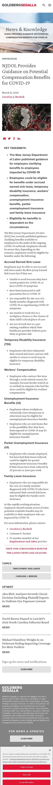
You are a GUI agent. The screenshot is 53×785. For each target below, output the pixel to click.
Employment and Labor (23, 541)
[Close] (50, 751)
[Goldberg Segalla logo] (19, 5)
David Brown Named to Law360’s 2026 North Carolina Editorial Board (25, 620)
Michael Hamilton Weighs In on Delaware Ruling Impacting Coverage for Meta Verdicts (26, 643)
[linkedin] (19, 138)
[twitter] (9, 138)
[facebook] (14, 138)
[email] (4, 138)
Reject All (26, 776)
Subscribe (26, 669)
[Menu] (48, 5)
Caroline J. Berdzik (13, 96)
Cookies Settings (26, 768)
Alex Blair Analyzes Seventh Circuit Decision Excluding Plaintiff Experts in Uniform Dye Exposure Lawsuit (25, 597)
